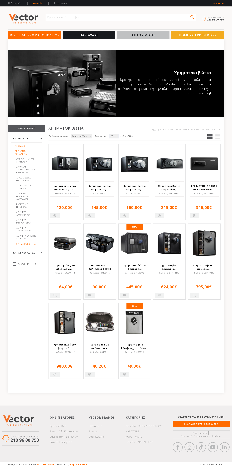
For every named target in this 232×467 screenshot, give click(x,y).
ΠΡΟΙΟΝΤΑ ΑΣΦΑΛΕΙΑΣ (21, 152)
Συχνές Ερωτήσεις (61, 442)
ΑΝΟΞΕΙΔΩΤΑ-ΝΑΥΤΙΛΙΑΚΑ (24, 179)
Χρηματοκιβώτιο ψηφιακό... (134, 267)
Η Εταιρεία (15, 3)
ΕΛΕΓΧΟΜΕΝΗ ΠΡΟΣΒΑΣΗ (23, 205)
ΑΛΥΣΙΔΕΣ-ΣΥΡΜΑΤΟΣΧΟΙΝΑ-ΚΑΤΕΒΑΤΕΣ (26, 170)
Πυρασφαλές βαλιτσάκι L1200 (99, 267)
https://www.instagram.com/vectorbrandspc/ (189, 447)
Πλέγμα (210, 136)
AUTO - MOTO (143, 35)
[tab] (26, 140)
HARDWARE (89, 35)
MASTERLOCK (27, 264)
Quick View (55, 215)
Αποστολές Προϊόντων (64, 431)
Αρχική (155, 129)
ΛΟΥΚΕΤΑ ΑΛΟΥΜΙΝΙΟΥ (23, 213)
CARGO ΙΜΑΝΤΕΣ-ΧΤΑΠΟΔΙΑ (25, 160)
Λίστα (217, 136)
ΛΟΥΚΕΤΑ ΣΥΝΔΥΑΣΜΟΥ (23, 229)
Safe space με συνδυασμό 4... (100, 346)
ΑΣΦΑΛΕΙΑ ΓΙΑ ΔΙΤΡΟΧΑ (23, 187)
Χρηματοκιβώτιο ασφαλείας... (99, 187)
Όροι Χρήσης (200, 432)
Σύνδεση (218, 3)
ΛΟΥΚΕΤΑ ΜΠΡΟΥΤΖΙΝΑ (23, 221)
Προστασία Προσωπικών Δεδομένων (201, 436)
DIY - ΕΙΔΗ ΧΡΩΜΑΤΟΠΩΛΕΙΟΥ (34, 35)
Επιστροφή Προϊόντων (64, 436)
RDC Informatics (46, 464)
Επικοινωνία (61, 3)
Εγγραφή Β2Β (58, 426)
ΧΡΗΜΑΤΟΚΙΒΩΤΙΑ (26, 244)
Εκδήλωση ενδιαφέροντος (201, 423)
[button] (192, 17)
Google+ (225, 447)
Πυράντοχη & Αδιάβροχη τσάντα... (135, 346)
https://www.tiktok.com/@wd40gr (201, 447)
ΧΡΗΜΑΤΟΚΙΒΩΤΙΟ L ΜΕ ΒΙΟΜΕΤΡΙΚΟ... (204, 187)
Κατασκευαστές (24, 252)
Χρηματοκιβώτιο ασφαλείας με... (65, 187)
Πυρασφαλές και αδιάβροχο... (65, 267)
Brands (38, 3)
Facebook (178, 447)
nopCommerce (78, 464)
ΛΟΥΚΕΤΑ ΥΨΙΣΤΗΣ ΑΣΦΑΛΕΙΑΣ (26, 237)
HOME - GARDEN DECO (197, 35)
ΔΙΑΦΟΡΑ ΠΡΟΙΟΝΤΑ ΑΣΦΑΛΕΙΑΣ (22, 196)
